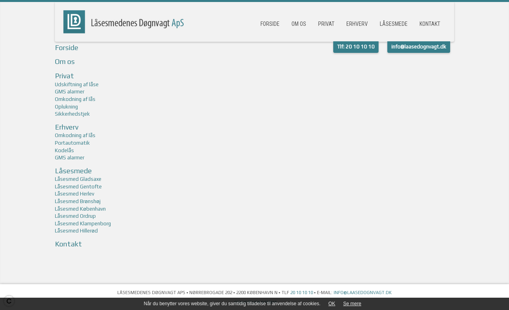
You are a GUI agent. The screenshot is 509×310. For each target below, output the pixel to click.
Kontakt (430, 24)
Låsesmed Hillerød (76, 231)
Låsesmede (394, 24)
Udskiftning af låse (77, 84)
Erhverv (357, 24)
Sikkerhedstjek (72, 114)
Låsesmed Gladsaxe (78, 179)
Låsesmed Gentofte (78, 187)
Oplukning (66, 107)
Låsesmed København (80, 209)
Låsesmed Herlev (74, 194)
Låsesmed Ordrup (75, 216)
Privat (326, 24)
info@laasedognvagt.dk (363, 292)
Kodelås (64, 150)
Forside (270, 24)
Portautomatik (72, 143)
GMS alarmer (69, 92)
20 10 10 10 (301, 292)
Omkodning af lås (75, 99)
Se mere (352, 303)
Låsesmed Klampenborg (83, 224)
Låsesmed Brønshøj (78, 201)
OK (331, 303)
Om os (298, 24)
